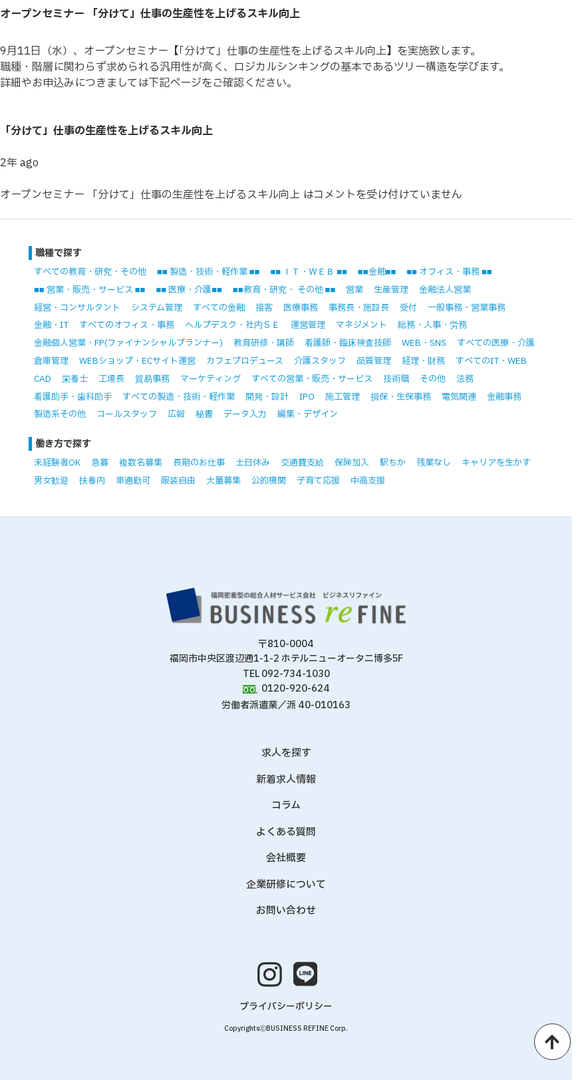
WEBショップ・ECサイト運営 (137, 361)
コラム (286, 805)
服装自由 (178, 480)
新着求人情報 (286, 779)
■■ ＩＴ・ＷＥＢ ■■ (308, 272)
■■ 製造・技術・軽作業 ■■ (208, 272)
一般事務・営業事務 (467, 308)
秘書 (204, 414)
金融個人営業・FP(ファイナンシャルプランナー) (128, 343)
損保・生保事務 (400, 397)
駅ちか (393, 463)
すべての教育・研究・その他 (90, 272)
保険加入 (352, 463)
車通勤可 (133, 480)
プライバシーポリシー (286, 1006)
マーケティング (210, 379)
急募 (99, 463)
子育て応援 (318, 480)
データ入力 (245, 414)
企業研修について (286, 884)
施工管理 (342, 397)
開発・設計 (267, 397)
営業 (354, 290)
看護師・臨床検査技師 (348, 343)
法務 (465, 379)
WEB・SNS (424, 343)
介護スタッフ (320, 361)
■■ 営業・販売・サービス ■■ (89, 290)
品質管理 (374, 361)
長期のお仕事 (199, 463)
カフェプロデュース (244, 361)
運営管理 (308, 325)
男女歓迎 (51, 480)
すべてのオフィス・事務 (126, 325)
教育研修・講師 (263, 343)
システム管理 (156, 308)
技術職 (396, 379)
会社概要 (286, 858)
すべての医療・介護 (496, 343)
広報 (176, 414)
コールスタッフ (126, 414)
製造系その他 (60, 414)
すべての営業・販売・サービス (311, 379)
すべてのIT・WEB (491, 361)
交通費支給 (302, 463)
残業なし (433, 463)
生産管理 (391, 290)
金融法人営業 (445, 290)
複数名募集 (140, 463)
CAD (42, 379)
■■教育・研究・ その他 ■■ (284, 290)
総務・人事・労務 (432, 325)
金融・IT (51, 325)
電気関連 (459, 397)
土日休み (252, 463)
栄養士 (75, 379)
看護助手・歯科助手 (73, 397)
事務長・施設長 (359, 308)
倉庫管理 (51, 361)
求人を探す (286, 753)
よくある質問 (286, 832)
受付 (408, 308)
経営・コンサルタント (77, 308)
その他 (433, 379)
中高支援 (368, 480)
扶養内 (92, 480)
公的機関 (268, 480)
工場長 (111, 379)
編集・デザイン (307, 414)
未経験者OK (57, 463)
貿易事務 (152, 379)
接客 (264, 308)
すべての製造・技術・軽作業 (178, 397)
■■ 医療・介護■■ (188, 290)
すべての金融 (219, 308)
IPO (307, 397)
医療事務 (300, 308)
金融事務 (504, 397)
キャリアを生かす (496, 463)
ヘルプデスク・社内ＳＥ (232, 325)
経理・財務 (423, 361)
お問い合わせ (286, 910)
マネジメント (361, 325)
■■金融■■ (377, 272)
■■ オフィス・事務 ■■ (449, 272)
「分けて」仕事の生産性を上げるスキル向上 (106, 131)
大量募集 (223, 480)
